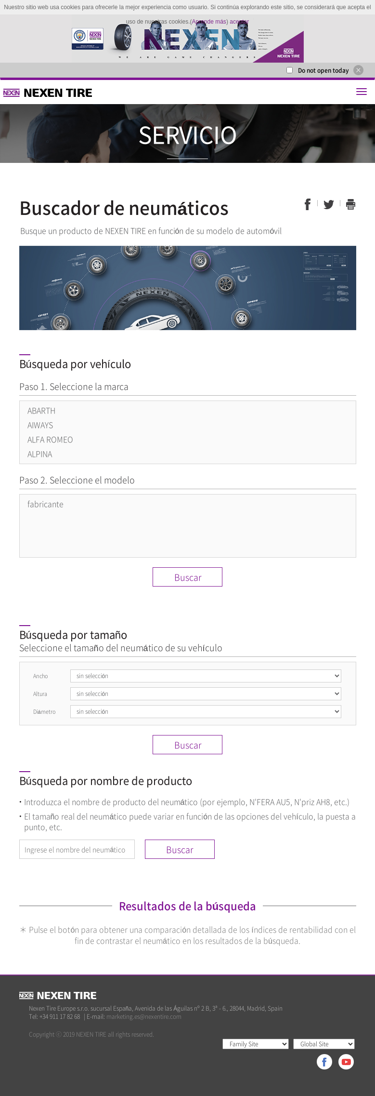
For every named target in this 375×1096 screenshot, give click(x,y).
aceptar (239, 21)
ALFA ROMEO (50, 439)
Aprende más (209, 21)
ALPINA (39, 453)
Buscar (187, 577)
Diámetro (44, 712)
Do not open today (323, 70)
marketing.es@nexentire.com (143, 1016)
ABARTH (41, 410)
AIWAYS (40, 424)
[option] (187, 38)
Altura (40, 694)
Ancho (40, 676)
